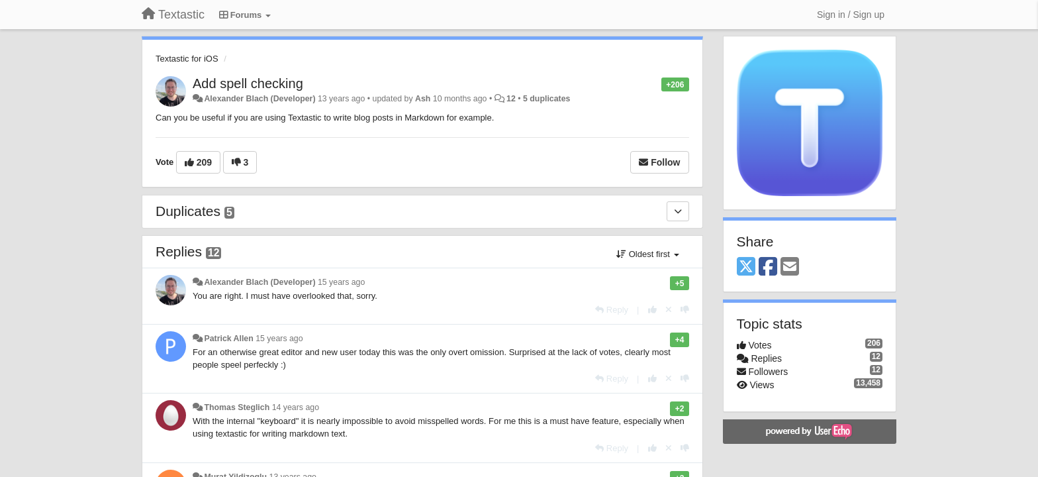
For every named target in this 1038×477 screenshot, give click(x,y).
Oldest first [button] (647, 254)
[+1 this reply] (652, 310)
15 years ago (341, 282)
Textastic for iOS (187, 59)
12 (511, 98)
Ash (422, 98)
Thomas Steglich (236, 407)
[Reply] (611, 310)
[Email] (789, 267)
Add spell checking (248, 83)
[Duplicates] (678, 211)
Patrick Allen (228, 338)
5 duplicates (546, 98)
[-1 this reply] (685, 310)
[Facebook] (768, 267)
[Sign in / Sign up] (851, 14)
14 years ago (295, 407)
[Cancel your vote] (668, 310)
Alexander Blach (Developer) (259, 98)
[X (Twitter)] (746, 267)
